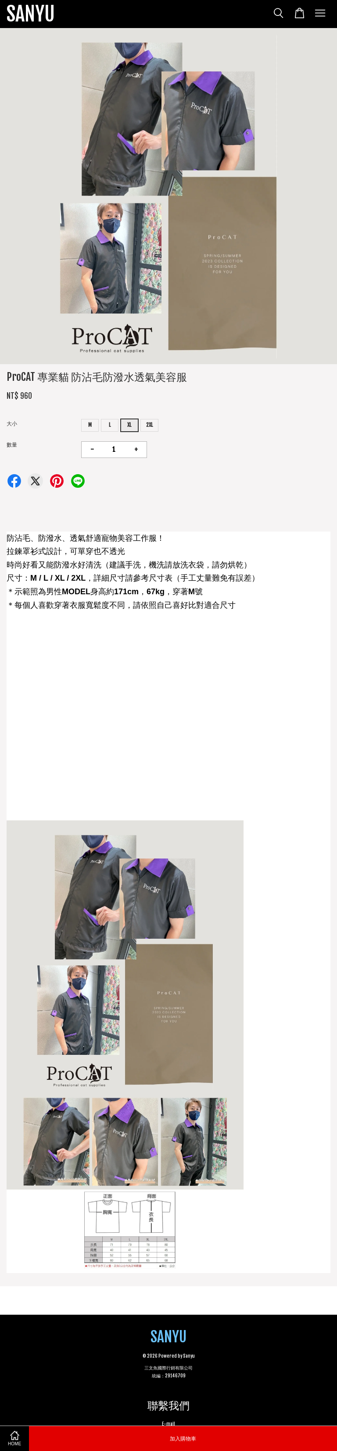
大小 (12, 423)
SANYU (31, 14)
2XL (149, 425)
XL (129, 425)
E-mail (168, 1424)
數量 (12, 444)
